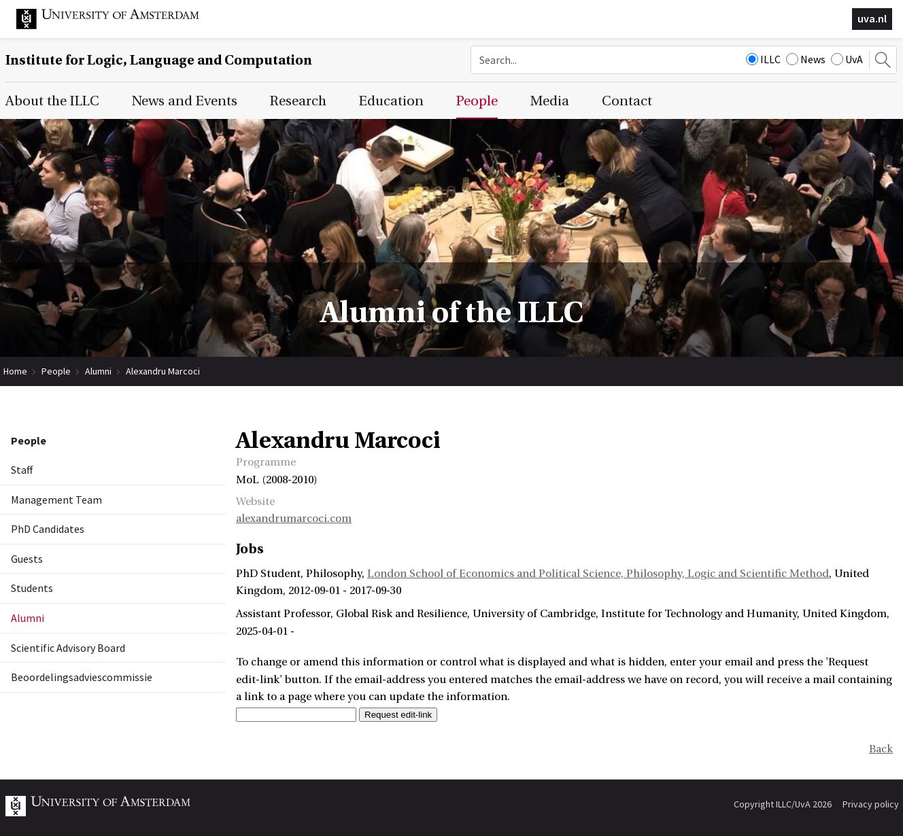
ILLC (763, 59)
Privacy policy (870, 804)
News (805, 59)
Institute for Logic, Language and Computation (158, 60)
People (56, 371)
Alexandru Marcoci (163, 371)
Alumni (98, 371)
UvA (847, 59)
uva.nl (872, 18)
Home (15, 371)
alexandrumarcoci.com (294, 518)
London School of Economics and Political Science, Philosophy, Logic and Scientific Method (598, 574)
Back (881, 749)
